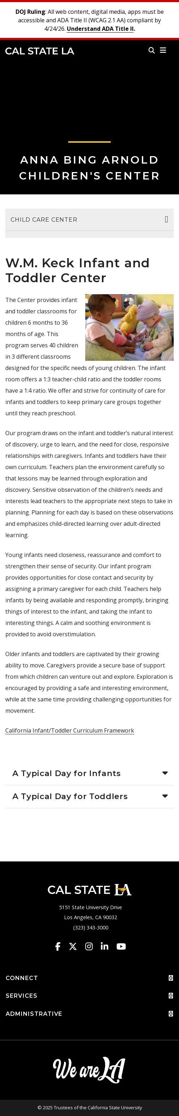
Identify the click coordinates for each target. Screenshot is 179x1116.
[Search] (152, 50)
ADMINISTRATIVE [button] (89, 1014)
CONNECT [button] (89, 978)
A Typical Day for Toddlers (70, 796)
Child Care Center (44, 219)
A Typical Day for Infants (66, 773)
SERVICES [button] (89, 996)
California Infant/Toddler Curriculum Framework (69, 730)
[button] (163, 50)
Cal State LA (39, 51)
